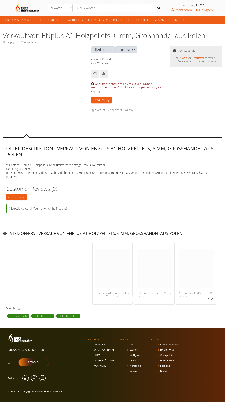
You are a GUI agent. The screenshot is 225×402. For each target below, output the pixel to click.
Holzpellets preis (19, 316)
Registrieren (181, 10)
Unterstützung (104, 360)
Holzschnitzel (167, 360)
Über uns (99, 344)
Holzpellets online (43, 316)
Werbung (75, 20)
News (132, 344)
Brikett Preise (167, 350)
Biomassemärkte (20, 20)
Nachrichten (138, 20)
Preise (118, 20)
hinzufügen (98, 20)
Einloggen (204, 10)
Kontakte (100, 366)
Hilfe (97, 355)
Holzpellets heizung (68, 316)
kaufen (133, 360)
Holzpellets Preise (169, 344)
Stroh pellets (166, 355)
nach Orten (51, 20)
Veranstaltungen (169, 20)
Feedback (34, 362)
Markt (124, 339)
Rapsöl (163, 371)
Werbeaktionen (104, 350)
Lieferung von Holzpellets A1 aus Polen (154, 294)
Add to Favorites (95, 74)
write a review (16, 197)
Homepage (10, 42)
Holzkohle (165, 366)
